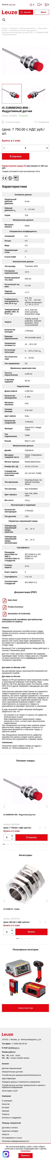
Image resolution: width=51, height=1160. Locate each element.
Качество (6, 1104)
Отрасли (5, 1114)
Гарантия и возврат (10, 1131)
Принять (25, 1155)
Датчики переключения (12, 1068)
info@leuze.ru (32, 658)
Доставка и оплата (10, 1128)
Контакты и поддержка (11, 1118)
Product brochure (15, 607)
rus (10, 5)
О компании (7, 1101)
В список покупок (13, 122)
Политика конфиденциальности (15, 1141)
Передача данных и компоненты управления (21, 1082)
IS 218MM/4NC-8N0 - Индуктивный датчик (19, 814)
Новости (5, 1134)
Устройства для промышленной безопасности (21, 1075)
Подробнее (25, 1151)
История (5, 1107)
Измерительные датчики (12, 1072)
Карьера (5, 1111)
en (14, 5)
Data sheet (12, 600)
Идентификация (9, 1078)
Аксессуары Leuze (10, 1091)
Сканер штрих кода (25, 1008)
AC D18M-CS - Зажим (11, 909)
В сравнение (43, 122)
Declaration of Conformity (19, 614)
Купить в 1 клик (11, 140)
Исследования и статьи (12, 1138)
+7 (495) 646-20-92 (19, 1044)
